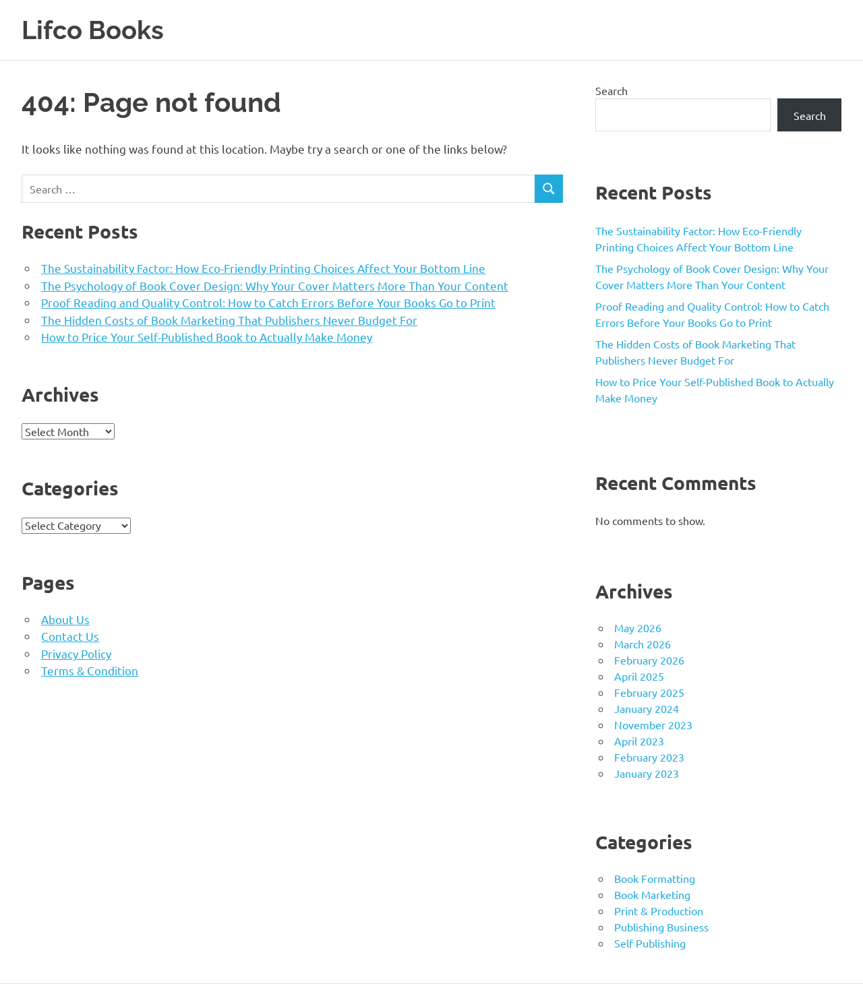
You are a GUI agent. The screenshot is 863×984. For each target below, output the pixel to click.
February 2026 (649, 660)
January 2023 (646, 773)
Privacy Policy (76, 653)
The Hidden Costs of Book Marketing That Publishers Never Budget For (229, 320)
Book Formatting (654, 878)
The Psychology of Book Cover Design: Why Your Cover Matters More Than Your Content (274, 285)
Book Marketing (652, 894)
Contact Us (70, 636)
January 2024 (646, 708)
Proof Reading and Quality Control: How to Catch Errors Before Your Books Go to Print (268, 302)
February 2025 (649, 692)
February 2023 (649, 757)
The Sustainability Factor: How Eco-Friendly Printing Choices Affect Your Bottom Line (263, 268)
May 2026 (637, 627)
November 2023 (653, 724)
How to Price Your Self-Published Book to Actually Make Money (206, 337)
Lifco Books (93, 30)
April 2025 (639, 676)
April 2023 (639, 740)
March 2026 (642, 643)
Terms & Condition (89, 670)
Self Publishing (650, 943)
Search (611, 90)
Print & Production (658, 910)
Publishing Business (661, 926)
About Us (65, 619)
